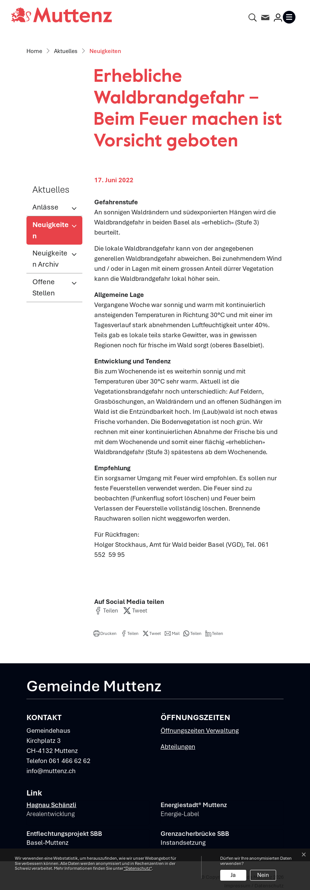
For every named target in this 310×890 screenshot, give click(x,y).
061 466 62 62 (70, 761)
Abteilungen (178, 746)
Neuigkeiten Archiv (49, 258)
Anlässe (45, 207)
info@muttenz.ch (51, 771)
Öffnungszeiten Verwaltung (200, 730)
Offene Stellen (43, 287)
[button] (106, 610)
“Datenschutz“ (138, 868)
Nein (263, 875)
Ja (233, 875)
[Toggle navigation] (290, 17)
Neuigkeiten (57, 232)
